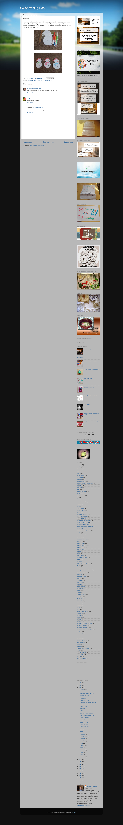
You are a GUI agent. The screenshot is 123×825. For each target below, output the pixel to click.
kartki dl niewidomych (82, 516)
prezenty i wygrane (82, 588)
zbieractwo (80, 654)
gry (78, 497)
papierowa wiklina (81, 576)
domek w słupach (81, 491)
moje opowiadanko (82, 545)
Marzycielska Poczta (82, 539)
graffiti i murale (81, 495)
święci (78, 603)
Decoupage (80, 477)
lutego (82, 754)
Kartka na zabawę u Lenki (91, 422)
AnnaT (29, 88)
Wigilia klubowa (84, 724)
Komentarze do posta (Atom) (37, 145)
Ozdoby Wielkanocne (82, 572)
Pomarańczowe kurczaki (90, 361)
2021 (80, 759)
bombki (79, 467)
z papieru (79, 638)
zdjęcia (79, 656)
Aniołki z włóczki (84, 706)
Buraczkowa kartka (89, 387)
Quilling (79, 592)
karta (78, 506)
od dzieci (79, 561)
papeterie (79, 574)
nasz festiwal (80, 555)
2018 (80, 766)
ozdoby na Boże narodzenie (35, 80)
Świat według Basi (32, 8)
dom (78, 489)
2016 (80, 771)
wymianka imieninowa (82, 627)
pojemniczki (80, 582)
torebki (79, 607)
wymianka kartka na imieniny (84, 623)
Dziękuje (82, 729)
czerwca (82, 745)
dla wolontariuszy (81, 481)
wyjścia (79, 619)
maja (81, 747)
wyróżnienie (80, 357)
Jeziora (79, 504)
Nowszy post (27, 142)
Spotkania (79, 598)
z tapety (79, 644)
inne (78, 500)
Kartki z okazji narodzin (83, 522)
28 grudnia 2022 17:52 (38, 107)
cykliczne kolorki (81, 475)
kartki (78, 512)
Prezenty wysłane (47, 80)
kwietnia (82, 750)
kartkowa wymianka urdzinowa (85, 526)
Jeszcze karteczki (84, 726)
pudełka (79, 590)
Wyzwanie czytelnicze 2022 (87, 693)
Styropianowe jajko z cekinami (92, 369)
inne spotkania (81, 502)
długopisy (79, 487)
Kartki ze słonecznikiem (83, 524)
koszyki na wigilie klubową (84, 530)
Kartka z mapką (84, 722)
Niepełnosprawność (82, 557)
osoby (78, 568)
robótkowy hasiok (81, 594)
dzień (78, 493)
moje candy (80, 541)
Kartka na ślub (81, 508)
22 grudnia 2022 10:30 (40, 98)
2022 (80, 687)
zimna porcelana (81, 658)
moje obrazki (80, 543)
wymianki (79, 631)
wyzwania (79, 636)
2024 (80, 683)
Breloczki (79, 469)
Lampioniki (83, 720)
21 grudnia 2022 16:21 (37, 88)
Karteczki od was (84, 700)
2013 (80, 777)
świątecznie (83, 698)
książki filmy (80, 535)
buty (78, 471)
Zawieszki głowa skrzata (86, 713)
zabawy (79, 650)
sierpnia (82, 741)
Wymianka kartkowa (82, 625)
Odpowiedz (30, 92)
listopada (82, 734)
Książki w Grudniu (84, 696)
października (83, 736)
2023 (80, 685)
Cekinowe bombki (84, 717)
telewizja (79, 605)
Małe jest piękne (88, 349)
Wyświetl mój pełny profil (83, 805)
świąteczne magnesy (85, 711)
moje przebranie (81, 547)
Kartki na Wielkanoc (82, 514)
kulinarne (79, 537)
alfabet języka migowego (90, 395)
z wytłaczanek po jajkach (83, 648)
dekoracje (79, 479)
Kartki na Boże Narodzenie (84, 520)
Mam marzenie (88, 378)
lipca (81, 743)
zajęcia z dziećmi (81, 652)
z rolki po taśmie (81, 642)
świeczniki (79, 601)
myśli (78, 553)
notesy (79, 559)
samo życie (80, 596)
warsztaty (79, 615)
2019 (80, 764)
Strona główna (48, 142)
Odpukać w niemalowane (83, 563)
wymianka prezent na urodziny (85, 629)
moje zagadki (80, 549)
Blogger (74, 812)
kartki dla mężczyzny (82, 518)
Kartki (81, 731)
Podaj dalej (80, 580)
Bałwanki (82, 708)
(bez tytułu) (87, 404)
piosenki (79, 578)
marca (82, 752)
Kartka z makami (81, 510)
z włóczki (79, 646)
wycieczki (79, 617)
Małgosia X (30, 98)
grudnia (82, 689)
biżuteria (79, 464)
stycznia (82, 756)
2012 (80, 780)
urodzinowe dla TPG (82, 611)
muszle (79, 551)
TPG (78, 609)
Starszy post (68, 142)
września (82, 738)
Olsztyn (79, 566)
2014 (80, 775)
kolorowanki (80, 528)
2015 (80, 773)
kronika (79, 533)
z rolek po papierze (82, 640)
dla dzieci (79, 485)
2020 (80, 761)
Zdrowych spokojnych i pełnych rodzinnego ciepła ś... (88, 703)
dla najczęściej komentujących (85, 483)
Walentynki (80, 613)
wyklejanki (79, 621)
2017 (80, 768)
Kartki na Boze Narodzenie (87, 715)
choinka (79, 473)
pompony (79, 584)
